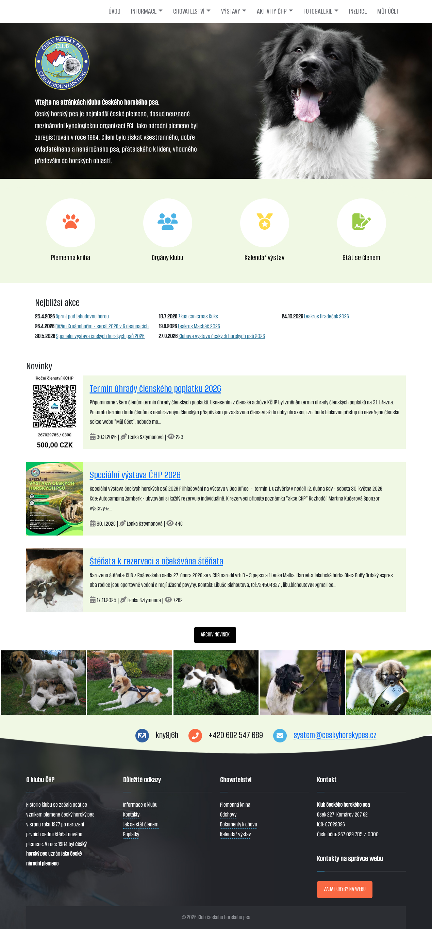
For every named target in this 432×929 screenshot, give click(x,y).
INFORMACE (143, 11)
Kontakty (131, 815)
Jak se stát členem (141, 824)
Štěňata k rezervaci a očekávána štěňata (156, 561)
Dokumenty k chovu (238, 824)
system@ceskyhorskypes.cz (335, 735)
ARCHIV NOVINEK (215, 634)
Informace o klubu (140, 805)
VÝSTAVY (230, 11)
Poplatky (131, 834)
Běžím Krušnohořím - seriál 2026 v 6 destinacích (102, 326)
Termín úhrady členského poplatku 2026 (155, 388)
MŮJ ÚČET (388, 11)
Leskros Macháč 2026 (199, 326)
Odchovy (228, 815)
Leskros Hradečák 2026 (326, 316)
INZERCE (358, 11)
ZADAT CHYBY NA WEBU (345, 889)
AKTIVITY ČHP (272, 11)
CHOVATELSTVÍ (188, 11)
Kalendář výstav (235, 834)
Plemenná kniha (235, 805)
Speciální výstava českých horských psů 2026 (100, 336)
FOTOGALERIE (317, 11)
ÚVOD (114, 11)
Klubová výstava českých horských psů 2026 (222, 336)
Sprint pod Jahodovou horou (82, 316)
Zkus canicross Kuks (198, 316)
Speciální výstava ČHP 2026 (135, 474)
